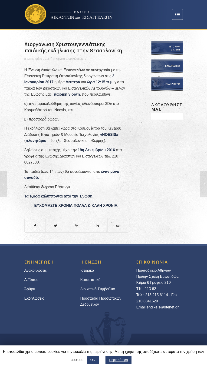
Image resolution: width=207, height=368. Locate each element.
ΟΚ (92, 360)
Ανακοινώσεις (35, 270)
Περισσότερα (118, 360)
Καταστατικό (90, 280)
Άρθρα (29, 289)
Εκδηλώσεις (34, 298)
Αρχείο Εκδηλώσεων (69, 58)
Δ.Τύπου (31, 280)
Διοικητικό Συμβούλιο (97, 289)
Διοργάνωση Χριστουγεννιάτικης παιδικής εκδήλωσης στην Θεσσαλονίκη (73, 47)
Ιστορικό (87, 270)
